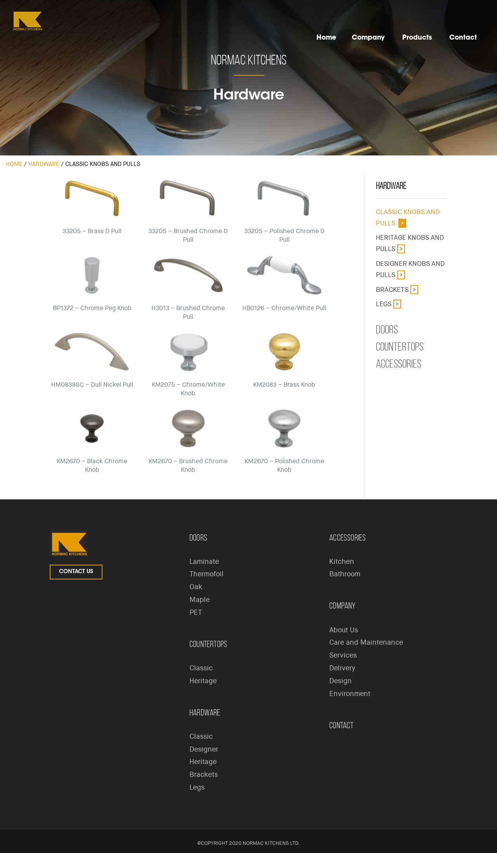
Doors (387, 329)
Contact (341, 725)
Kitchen (341, 561)
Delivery (342, 668)
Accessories (398, 364)
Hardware (43, 164)
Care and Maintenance (366, 642)
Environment (349, 693)
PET (195, 612)
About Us (343, 630)
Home (14, 164)
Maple (199, 599)
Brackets (392, 289)
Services (343, 655)
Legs (383, 304)
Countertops (400, 346)
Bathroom (344, 574)
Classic (201, 668)
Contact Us (76, 572)
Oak (195, 586)
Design (340, 681)
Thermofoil (206, 574)
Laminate (204, 561)
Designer (203, 749)
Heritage (203, 681)
